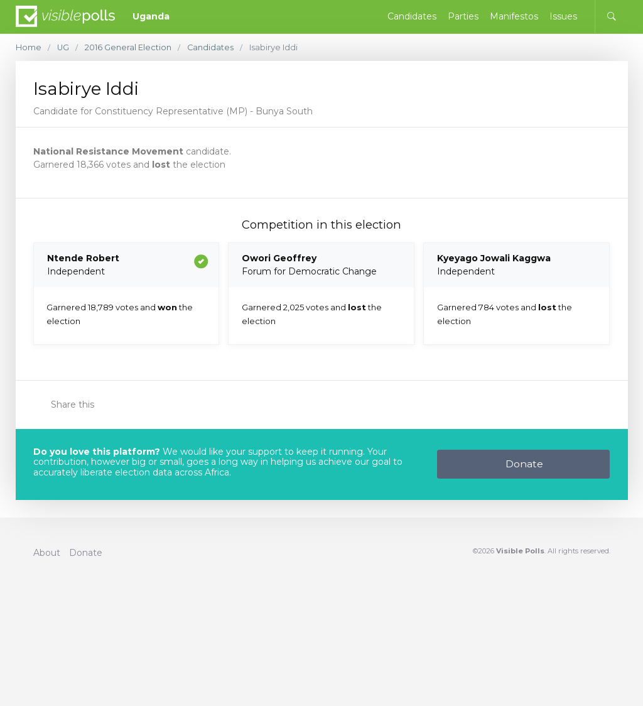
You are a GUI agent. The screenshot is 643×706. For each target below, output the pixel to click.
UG (63, 47)
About (46, 552)
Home (28, 47)
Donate (524, 464)
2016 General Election (128, 47)
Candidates (211, 47)
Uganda (151, 16)
